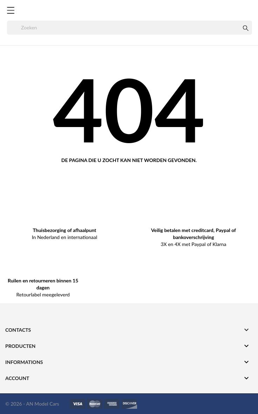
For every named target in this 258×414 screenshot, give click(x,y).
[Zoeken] (129, 28)
